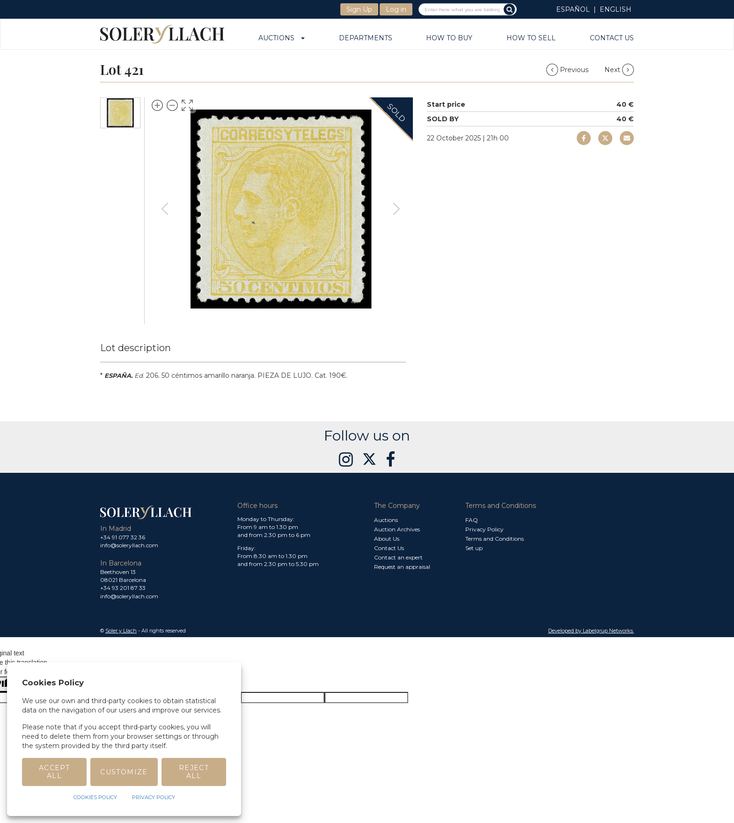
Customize (124, 772)
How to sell (531, 38)
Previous (568, 70)
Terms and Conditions (494, 538)
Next (619, 70)
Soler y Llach (121, 630)
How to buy (449, 38)
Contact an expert (398, 557)
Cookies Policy (95, 797)
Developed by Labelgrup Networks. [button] (591, 630)
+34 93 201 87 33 (123, 587)
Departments (365, 38)
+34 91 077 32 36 (122, 537)
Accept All (54, 772)
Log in (396, 9)
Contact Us (612, 38)
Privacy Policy (484, 529)
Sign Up (359, 9)
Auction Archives (397, 529)
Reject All (194, 772)
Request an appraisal (402, 566)
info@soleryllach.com (129, 545)
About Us (386, 538)
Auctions (281, 38)
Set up (474, 547)
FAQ (471, 519)
